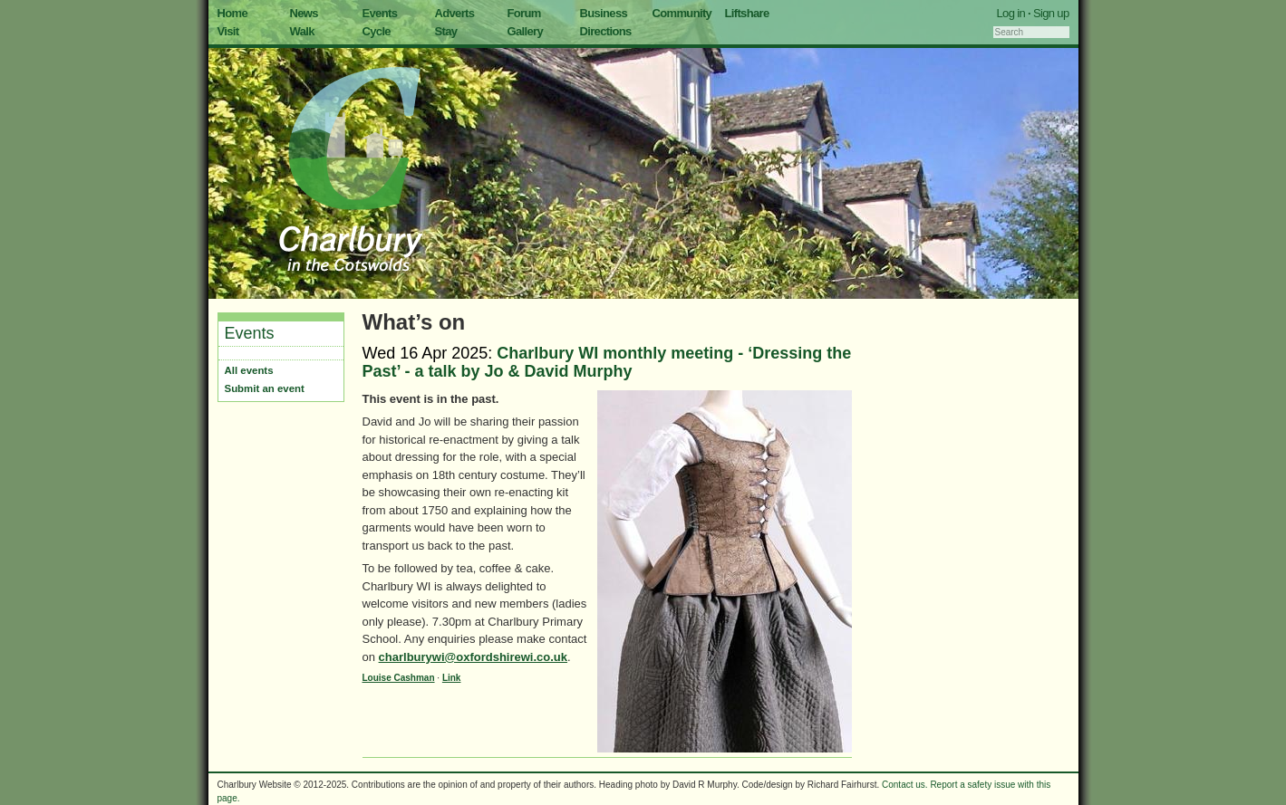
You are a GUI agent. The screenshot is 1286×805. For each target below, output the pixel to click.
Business (604, 13)
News (304, 13)
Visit (228, 31)
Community (682, 13)
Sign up (1051, 13)
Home (233, 13)
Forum (524, 13)
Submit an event (265, 388)
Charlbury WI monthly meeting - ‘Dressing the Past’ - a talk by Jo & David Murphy (607, 362)
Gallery (526, 31)
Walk (302, 31)
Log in (1011, 13)
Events (380, 13)
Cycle (377, 31)
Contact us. (905, 785)
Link (451, 678)
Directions (606, 31)
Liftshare (747, 13)
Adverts (455, 13)
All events (249, 370)
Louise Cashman (399, 678)
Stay (446, 31)
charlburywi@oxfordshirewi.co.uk (473, 657)
